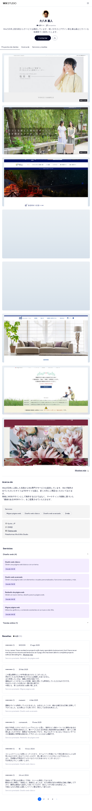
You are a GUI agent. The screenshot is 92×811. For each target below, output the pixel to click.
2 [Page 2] (43, 799)
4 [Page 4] (52, 799)
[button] (46, 77)
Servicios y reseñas (39, 47)
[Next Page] (57, 799)
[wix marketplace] (9, 3)
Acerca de (25, 47)
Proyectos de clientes (9, 47)
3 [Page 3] (48, 799)
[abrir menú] (87, 3)
